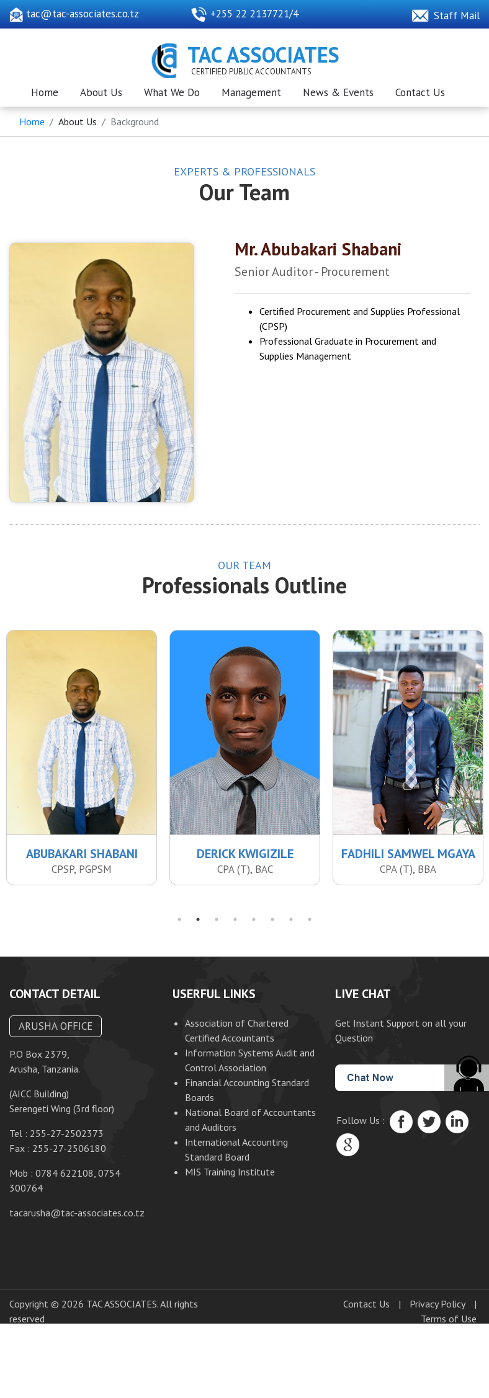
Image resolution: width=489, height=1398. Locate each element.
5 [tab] (254, 924)
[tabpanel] (244, 762)
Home (44, 92)
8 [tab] (309, 924)
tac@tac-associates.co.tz (74, 13)
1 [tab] (179, 924)
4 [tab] (235, 924)
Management (251, 92)
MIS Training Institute (230, 1176)
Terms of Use (449, 1323)
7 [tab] (291, 924)
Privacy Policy (437, 1309)
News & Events (338, 92)
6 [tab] (272, 924)
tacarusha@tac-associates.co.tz (77, 1217)
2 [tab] (198, 924)
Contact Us (420, 92)
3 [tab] (216, 924)
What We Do (172, 92)
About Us (101, 92)
